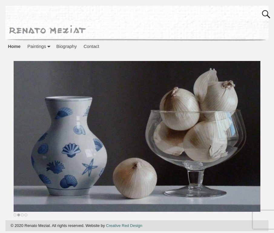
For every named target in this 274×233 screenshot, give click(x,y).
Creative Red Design (124, 225)
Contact (91, 46)
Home (14, 46)
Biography (66, 46)
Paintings (40, 46)
